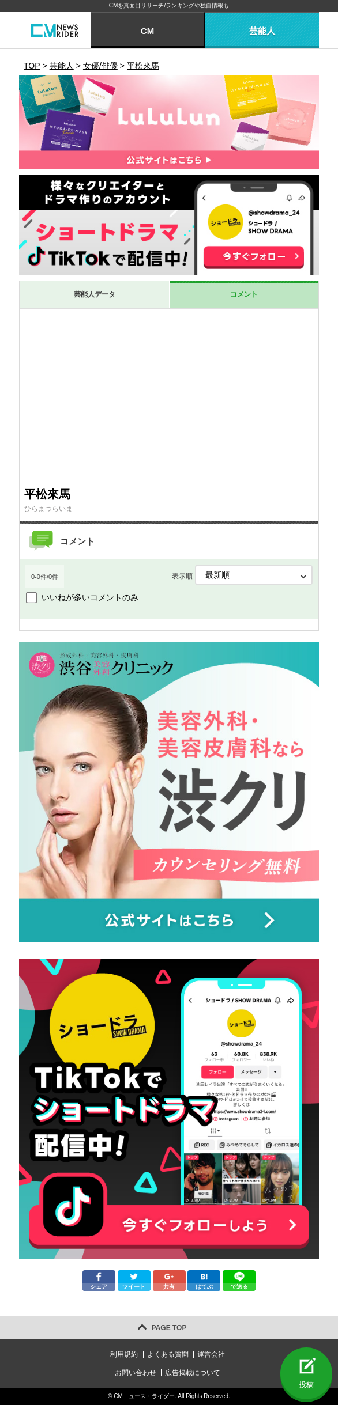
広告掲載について (192, 1373)
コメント (244, 294)
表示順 (242, 575)
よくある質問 (168, 1354)
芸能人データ (94, 294)
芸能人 (262, 31)
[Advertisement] (169, 395)
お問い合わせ (135, 1373)
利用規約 (124, 1354)
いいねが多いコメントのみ (90, 597)
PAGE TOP (169, 1328)
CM (147, 31)
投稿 (306, 1384)
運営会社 (211, 1354)
